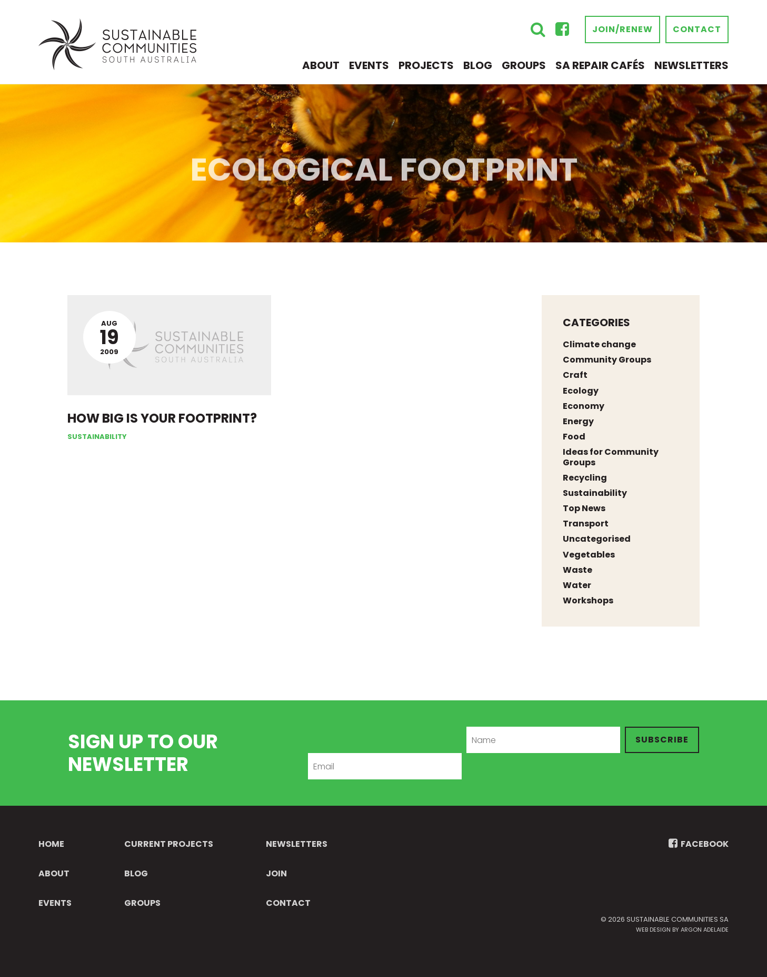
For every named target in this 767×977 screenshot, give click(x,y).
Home (51, 844)
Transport (586, 523)
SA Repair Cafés (600, 65)
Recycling (585, 478)
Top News (584, 508)
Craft (575, 375)
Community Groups (607, 360)
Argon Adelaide (705, 929)
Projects (426, 65)
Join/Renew (622, 29)
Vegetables (589, 555)
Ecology (581, 391)
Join (276, 873)
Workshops (588, 600)
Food (574, 437)
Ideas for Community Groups (611, 457)
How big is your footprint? (162, 418)
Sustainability (97, 437)
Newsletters (691, 65)
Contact (697, 29)
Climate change (599, 344)
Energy (578, 421)
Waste (577, 570)
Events (369, 65)
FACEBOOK (699, 844)
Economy (583, 406)
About (321, 65)
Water (577, 585)
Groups (524, 65)
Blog (477, 65)
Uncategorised (597, 539)
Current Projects (168, 844)
